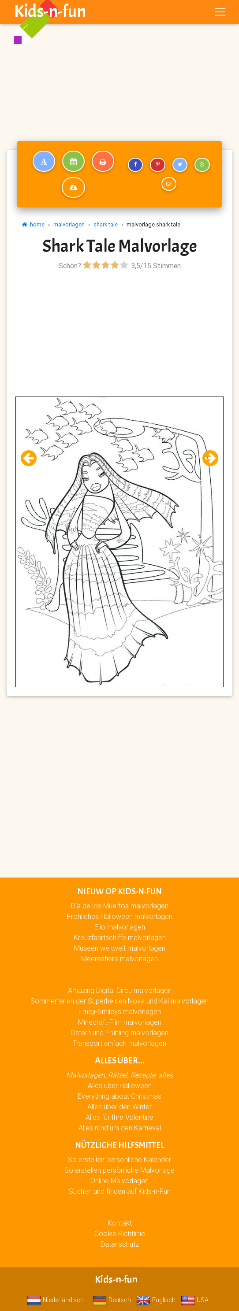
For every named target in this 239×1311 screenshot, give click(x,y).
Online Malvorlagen (119, 1180)
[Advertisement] (119, 65)
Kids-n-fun (50, 11)
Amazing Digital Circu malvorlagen (120, 990)
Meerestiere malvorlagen (119, 958)
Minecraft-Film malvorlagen (119, 1022)
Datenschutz (120, 1244)
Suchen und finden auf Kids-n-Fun (120, 1191)
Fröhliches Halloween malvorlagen (119, 916)
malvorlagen (69, 224)
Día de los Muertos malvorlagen (119, 905)
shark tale (105, 224)
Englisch (156, 1300)
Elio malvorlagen (119, 926)
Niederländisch (55, 1300)
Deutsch (112, 1300)
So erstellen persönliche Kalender (119, 1159)
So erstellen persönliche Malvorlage (119, 1170)
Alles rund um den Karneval (119, 1127)
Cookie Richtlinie (119, 1233)
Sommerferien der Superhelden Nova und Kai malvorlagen (119, 1000)
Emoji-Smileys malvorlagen (119, 1011)
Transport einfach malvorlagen (119, 1043)
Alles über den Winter (119, 1106)
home (33, 224)
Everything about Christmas (119, 1096)
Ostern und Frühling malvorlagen (119, 1032)
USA (195, 1300)
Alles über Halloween (120, 1085)
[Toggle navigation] (220, 12)
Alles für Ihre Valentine (119, 1117)
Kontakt (120, 1222)
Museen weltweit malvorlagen (119, 948)
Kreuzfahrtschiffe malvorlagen (120, 937)
